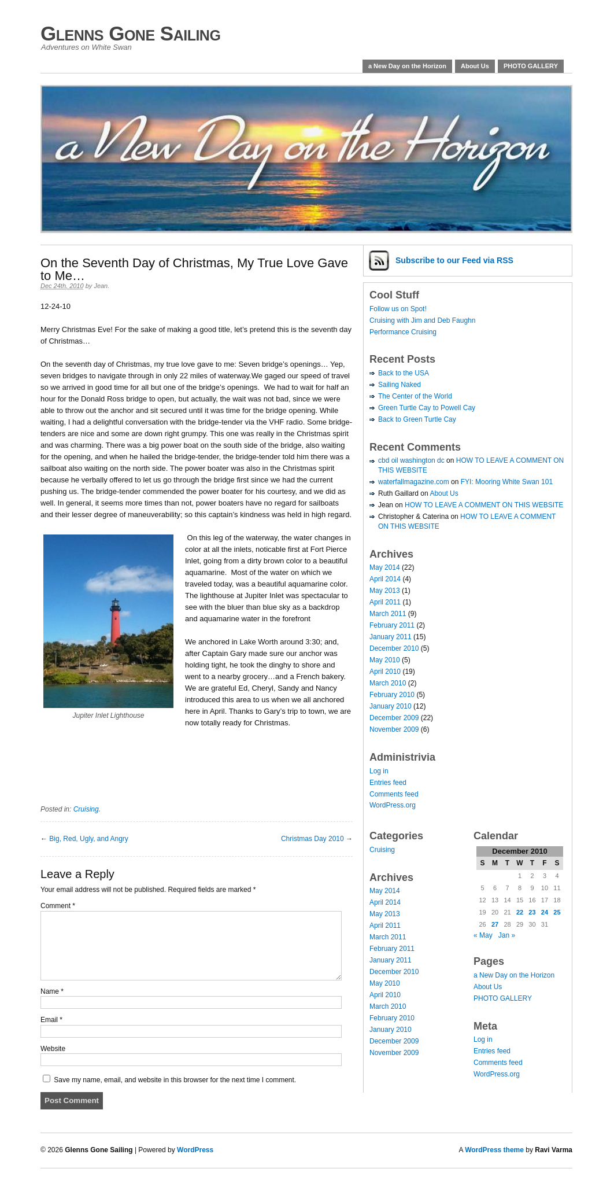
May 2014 (384, 567)
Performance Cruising (403, 332)
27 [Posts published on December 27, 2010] (494, 924)
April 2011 (385, 602)
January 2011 (390, 637)
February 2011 (392, 625)
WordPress (195, 1150)
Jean (101, 285)
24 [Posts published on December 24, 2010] (544, 912)
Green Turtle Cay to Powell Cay (426, 408)
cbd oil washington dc (411, 460)
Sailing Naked (399, 385)
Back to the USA (403, 373)
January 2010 (390, 706)
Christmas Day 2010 (312, 839)
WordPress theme (494, 1150)
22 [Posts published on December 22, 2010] (519, 912)
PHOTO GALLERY (531, 65)
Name (52, 991)
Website (52, 1049)
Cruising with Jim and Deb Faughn (422, 320)
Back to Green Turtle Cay (417, 419)
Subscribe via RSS (454, 260)
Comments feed (394, 794)
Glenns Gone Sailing (130, 33)
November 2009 (394, 729)
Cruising (86, 809)
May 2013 (384, 591)
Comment (57, 906)
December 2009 (394, 718)
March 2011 (387, 614)
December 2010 (394, 648)
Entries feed (387, 783)
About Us (475, 65)
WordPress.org (392, 805)
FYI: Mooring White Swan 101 (507, 482)
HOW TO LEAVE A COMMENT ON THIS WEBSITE (484, 505)
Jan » (506, 935)
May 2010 (384, 660)
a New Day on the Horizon (407, 65)
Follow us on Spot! (398, 309)
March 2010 (387, 683)
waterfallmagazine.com (413, 482)
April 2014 (385, 579)
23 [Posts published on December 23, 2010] (531, 912)
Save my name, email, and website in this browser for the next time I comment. (175, 1080)
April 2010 (385, 672)
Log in (379, 771)
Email (51, 1020)
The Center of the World (415, 396)
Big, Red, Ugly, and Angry (88, 839)
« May (483, 935)
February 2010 (392, 695)
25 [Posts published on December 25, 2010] (556, 912)
